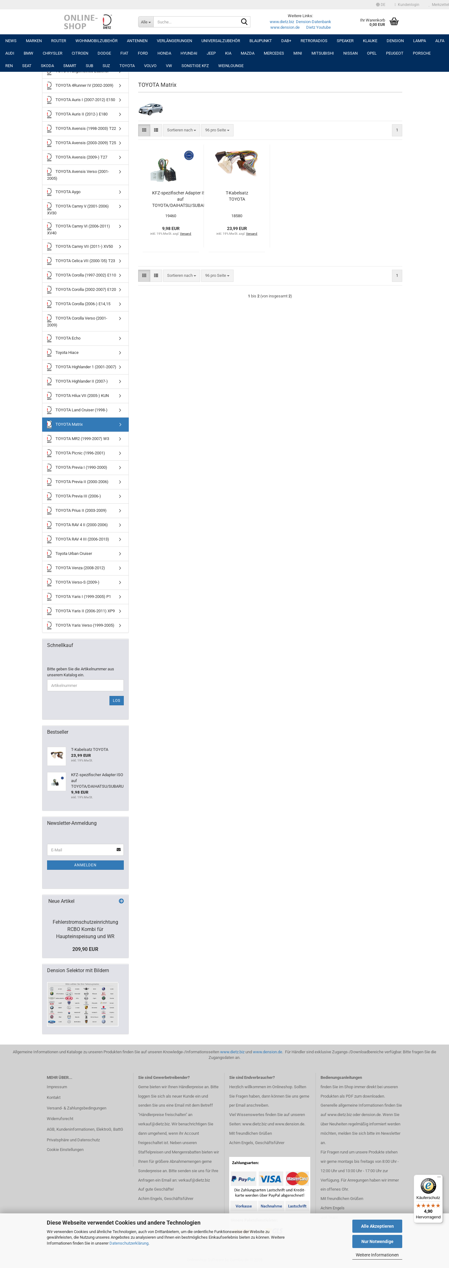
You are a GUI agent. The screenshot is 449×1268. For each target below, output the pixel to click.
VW (169, 65)
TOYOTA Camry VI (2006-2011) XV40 (78, 229)
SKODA (47, 65)
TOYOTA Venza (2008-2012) (76, 568)
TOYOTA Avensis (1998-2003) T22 (81, 129)
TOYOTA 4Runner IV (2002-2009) (80, 86)
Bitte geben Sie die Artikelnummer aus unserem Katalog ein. (80, 672)
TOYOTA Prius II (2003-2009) (77, 511)
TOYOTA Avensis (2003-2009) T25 (81, 143)
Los (116, 700)
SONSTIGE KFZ (195, 65)
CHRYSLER (52, 53)
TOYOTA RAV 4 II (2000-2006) (77, 525)
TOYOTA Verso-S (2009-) (73, 582)
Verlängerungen (174, 40)
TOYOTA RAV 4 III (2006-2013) (78, 539)
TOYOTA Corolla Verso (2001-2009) (77, 321)
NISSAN (350, 53)
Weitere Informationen (377, 1254)
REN (9, 65)
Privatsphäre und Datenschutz (73, 1140)
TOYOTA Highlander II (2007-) (77, 381)
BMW (28, 53)
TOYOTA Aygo (63, 192)
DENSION (395, 40)
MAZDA (247, 53)
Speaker (345, 40)
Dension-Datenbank (313, 21)
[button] (380, 4)
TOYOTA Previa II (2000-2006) (78, 482)
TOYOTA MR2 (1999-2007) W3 (78, 439)
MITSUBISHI (322, 53)
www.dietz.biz (282, 21)
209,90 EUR (85, 949)
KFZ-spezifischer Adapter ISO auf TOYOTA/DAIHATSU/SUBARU (180, 199)
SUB (89, 65)
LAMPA (419, 40)
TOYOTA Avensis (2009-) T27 (77, 157)
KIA (228, 53)
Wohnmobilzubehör (96, 40)
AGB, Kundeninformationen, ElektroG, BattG (85, 1129)
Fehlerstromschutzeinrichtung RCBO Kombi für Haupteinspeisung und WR (85, 929)
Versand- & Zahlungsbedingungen (76, 1108)
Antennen (137, 40)
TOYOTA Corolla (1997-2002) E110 (81, 275)
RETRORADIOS (314, 40)
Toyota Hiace (63, 353)
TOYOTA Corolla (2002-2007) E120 (81, 290)
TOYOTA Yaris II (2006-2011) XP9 (81, 611)
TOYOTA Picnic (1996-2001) (76, 453)
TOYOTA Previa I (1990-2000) (77, 468)
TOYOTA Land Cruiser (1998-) (77, 410)
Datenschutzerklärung (128, 1243)
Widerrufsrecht (60, 1118)
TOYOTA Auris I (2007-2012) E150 (81, 100)
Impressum (57, 1086)
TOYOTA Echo (63, 338)
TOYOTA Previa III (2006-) (74, 496)
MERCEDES (274, 53)
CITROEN (80, 53)
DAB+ (286, 40)
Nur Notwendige (377, 1241)
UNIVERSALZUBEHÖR (220, 40)
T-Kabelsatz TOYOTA (237, 196)
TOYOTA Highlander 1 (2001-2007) (81, 367)
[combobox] (181, 130)
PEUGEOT (394, 53)
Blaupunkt (260, 40)
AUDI (9, 53)
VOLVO (150, 65)
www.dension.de (285, 27)
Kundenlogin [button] (407, 4)
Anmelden (85, 865)
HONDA (164, 53)
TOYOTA (127, 65)
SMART (69, 65)
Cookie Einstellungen (65, 1149)
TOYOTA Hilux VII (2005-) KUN (78, 396)
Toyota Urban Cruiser (69, 554)
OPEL (372, 53)
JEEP (211, 53)
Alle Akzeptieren (377, 1226)
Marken (34, 40)
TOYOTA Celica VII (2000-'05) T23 (81, 261)
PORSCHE (422, 53)
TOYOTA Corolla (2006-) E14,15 (78, 304)
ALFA (439, 40)
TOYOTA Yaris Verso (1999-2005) (80, 625)
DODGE (104, 53)
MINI (297, 53)
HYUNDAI (189, 53)
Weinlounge (231, 65)
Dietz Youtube (318, 27)
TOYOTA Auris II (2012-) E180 (77, 114)
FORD (143, 53)
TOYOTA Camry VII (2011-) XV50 (80, 247)
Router (58, 40)
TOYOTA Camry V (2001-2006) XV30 (78, 209)
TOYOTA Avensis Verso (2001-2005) (78, 174)
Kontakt (53, 1097)
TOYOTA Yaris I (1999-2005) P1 (79, 597)
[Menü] (439, 1178)
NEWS (11, 40)
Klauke (370, 40)
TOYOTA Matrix (65, 424)
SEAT (26, 65)
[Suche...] (145, 21)
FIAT (124, 53)
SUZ (106, 65)
